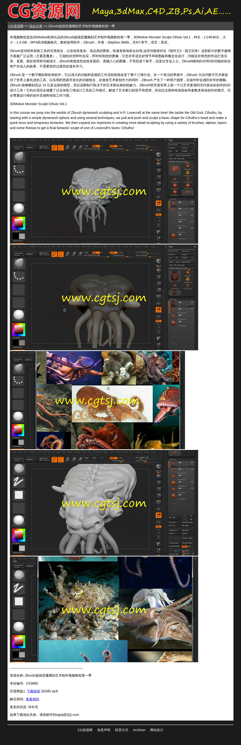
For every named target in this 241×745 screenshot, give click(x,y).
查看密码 (32, 699)
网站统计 (156, 730)
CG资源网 (16, 26)
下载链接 (33, 691)
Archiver (139, 730)
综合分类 (35, 26)
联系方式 (121, 730)
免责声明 (103, 730)
